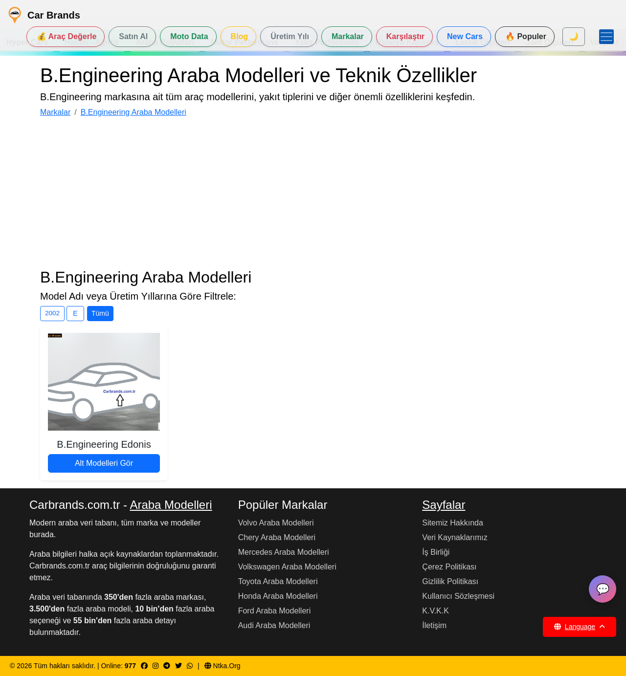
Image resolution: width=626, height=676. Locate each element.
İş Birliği (435, 552)
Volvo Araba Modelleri (276, 523)
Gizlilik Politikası (450, 581)
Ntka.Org (222, 666)
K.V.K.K (435, 611)
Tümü (100, 313)
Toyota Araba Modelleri (278, 581)
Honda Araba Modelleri (278, 596)
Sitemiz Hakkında (452, 523)
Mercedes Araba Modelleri (283, 552)
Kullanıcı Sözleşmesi (458, 596)
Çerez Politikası (449, 567)
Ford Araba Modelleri (274, 611)
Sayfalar (443, 504)
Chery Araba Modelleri (276, 537)
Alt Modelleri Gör (104, 463)
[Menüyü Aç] (606, 36)
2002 (52, 313)
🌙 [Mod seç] (574, 36)
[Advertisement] (313, 194)
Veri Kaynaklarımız (454, 537)
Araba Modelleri (171, 504)
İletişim (434, 625)
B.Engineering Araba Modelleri (133, 112)
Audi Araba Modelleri (274, 625)
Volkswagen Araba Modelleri (287, 567)
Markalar (55, 112)
